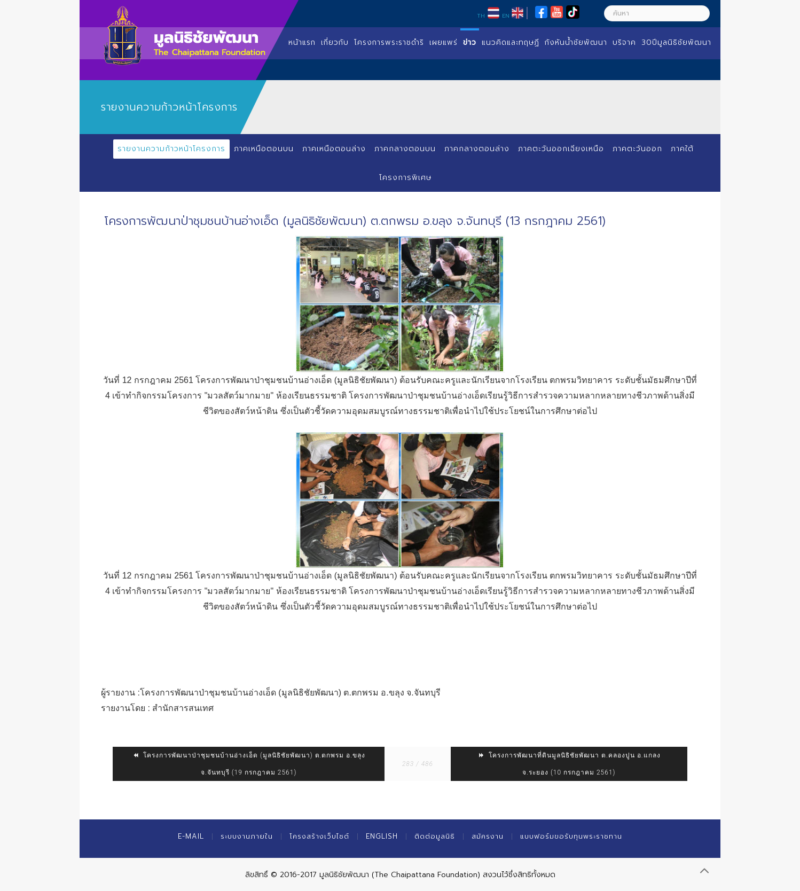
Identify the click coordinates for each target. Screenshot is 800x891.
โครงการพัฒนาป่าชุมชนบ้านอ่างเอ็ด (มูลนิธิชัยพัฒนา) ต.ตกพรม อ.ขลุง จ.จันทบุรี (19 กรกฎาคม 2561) (248, 764)
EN (505, 15)
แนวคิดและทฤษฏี (510, 42)
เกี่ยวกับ (335, 42)
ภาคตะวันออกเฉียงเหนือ (561, 148)
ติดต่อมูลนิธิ (434, 836)
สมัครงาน (488, 836)
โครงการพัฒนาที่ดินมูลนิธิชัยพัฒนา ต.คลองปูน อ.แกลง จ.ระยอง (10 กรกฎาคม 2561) (569, 764)
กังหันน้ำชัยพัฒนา (576, 42)
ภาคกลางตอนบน (405, 148)
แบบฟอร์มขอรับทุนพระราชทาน (571, 836)
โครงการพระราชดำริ (389, 42)
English (382, 836)
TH (481, 15)
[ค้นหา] (657, 13)
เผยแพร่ (443, 42)
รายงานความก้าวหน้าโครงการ (171, 148)
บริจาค (624, 42)
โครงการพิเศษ (405, 177)
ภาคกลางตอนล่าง (476, 148)
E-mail (191, 836)
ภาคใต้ (682, 148)
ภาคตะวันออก (637, 148)
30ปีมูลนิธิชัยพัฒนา (676, 42)
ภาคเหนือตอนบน (264, 148)
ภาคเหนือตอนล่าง (334, 148)
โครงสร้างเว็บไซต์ (319, 836)
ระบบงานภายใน (247, 836)
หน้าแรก (302, 42)
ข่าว (469, 42)
